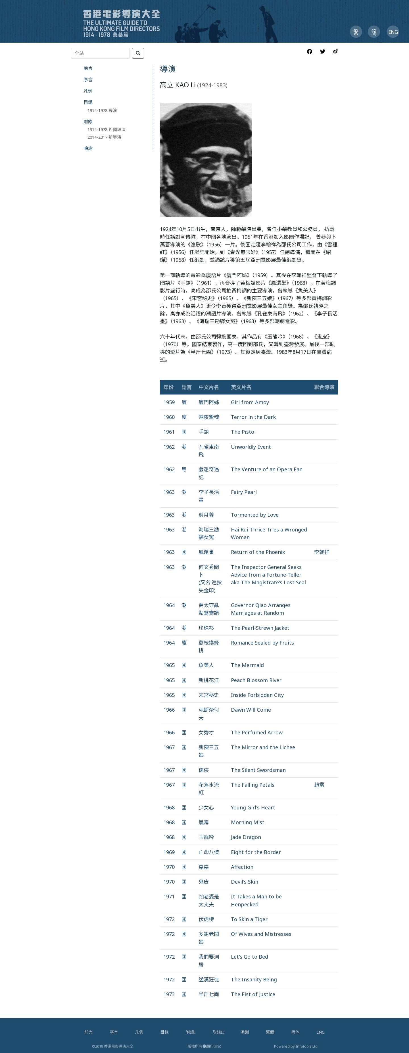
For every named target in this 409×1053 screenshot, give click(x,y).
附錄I (191, 1032)
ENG (320, 1032)
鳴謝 (88, 148)
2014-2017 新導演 (104, 137)
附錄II (218, 1032)
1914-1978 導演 (102, 110)
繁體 (270, 1032)
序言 (88, 79)
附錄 (88, 121)
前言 (88, 68)
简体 (295, 1032)
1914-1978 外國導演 (106, 129)
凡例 (88, 91)
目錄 (88, 102)
